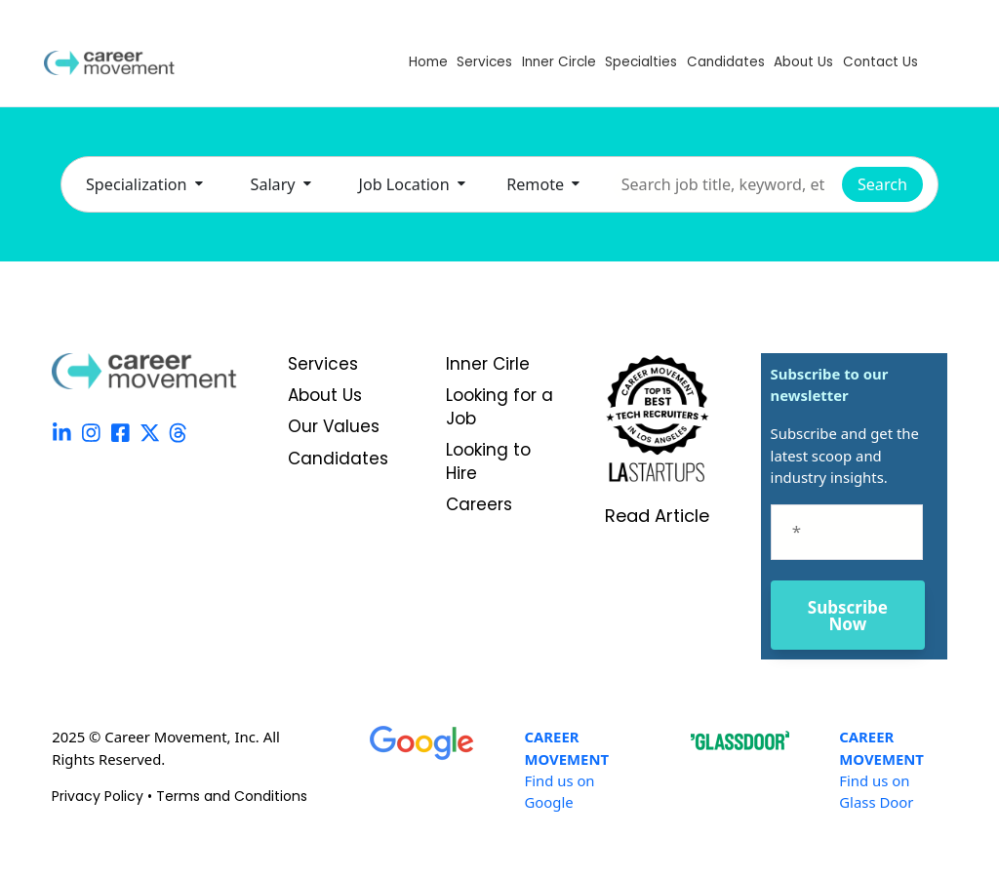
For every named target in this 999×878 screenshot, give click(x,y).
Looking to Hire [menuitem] (488, 462)
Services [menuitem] (323, 364)
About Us (803, 62)
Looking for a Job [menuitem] (499, 407)
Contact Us (880, 62)
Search (882, 184)
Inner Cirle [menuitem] (488, 364)
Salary (281, 184)
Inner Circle (559, 62)
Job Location (412, 184)
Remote (542, 184)
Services (484, 62)
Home (428, 62)
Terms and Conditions (231, 796)
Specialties (641, 62)
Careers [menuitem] (479, 505)
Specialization (144, 184)
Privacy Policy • (104, 796)
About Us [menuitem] (325, 395)
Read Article (657, 515)
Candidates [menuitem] (338, 459)
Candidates (726, 62)
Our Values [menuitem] (334, 427)
